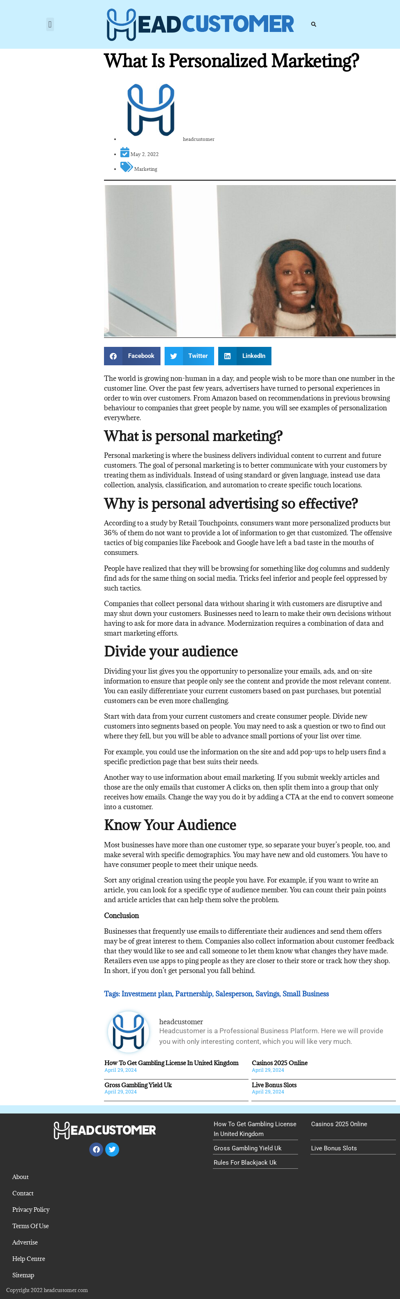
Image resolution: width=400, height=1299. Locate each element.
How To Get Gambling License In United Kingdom (171, 1063)
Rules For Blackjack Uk (245, 1162)
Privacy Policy (31, 1209)
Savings (267, 993)
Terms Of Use (30, 1226)
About (20, 1177)
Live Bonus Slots (274, 1085)
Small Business (305, 993)
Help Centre (28, 1259)
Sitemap (23, 1275)
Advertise (25, 1242)
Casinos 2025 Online (279, 1063)
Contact (23, 1193)
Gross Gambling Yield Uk (138, 1085)
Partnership (193, 993)
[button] (50, 24)
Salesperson (233, 993)
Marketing (145, 169)
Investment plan (147, 993)
